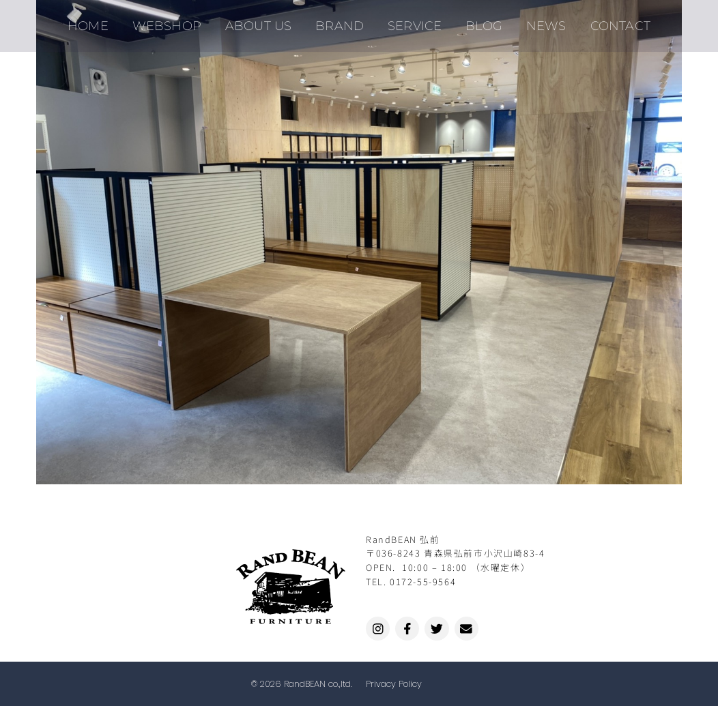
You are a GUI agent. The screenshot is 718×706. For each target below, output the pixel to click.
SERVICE (413, 20)
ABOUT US (265, 20)
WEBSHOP (177, 20)
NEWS (536, 20)
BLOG (478, 20)
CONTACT (606, 20)
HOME (103, 20)
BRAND (342, 20)
